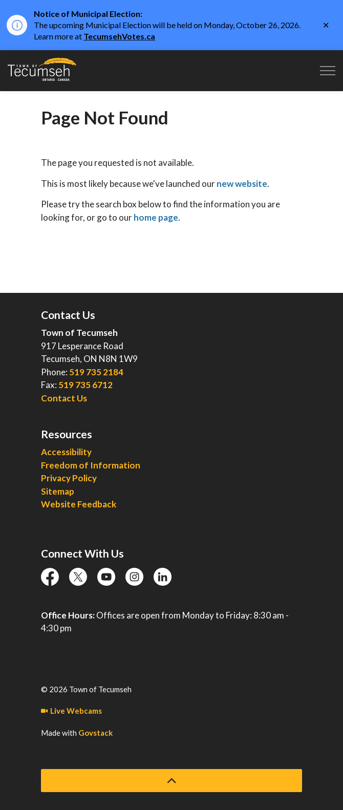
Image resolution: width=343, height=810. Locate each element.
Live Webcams (71, 710)
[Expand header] (327, 70)
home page (156, 217)
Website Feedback (78, 504)
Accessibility (66, 451)
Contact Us (64, 398)
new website (242, 183)
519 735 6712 (85, 384)
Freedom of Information (90, 465)
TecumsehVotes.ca (119, 36)
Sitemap (57, 491)
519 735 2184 (96, 372)
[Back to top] (171, 780)
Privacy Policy (69, 478)
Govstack (95, 732)
